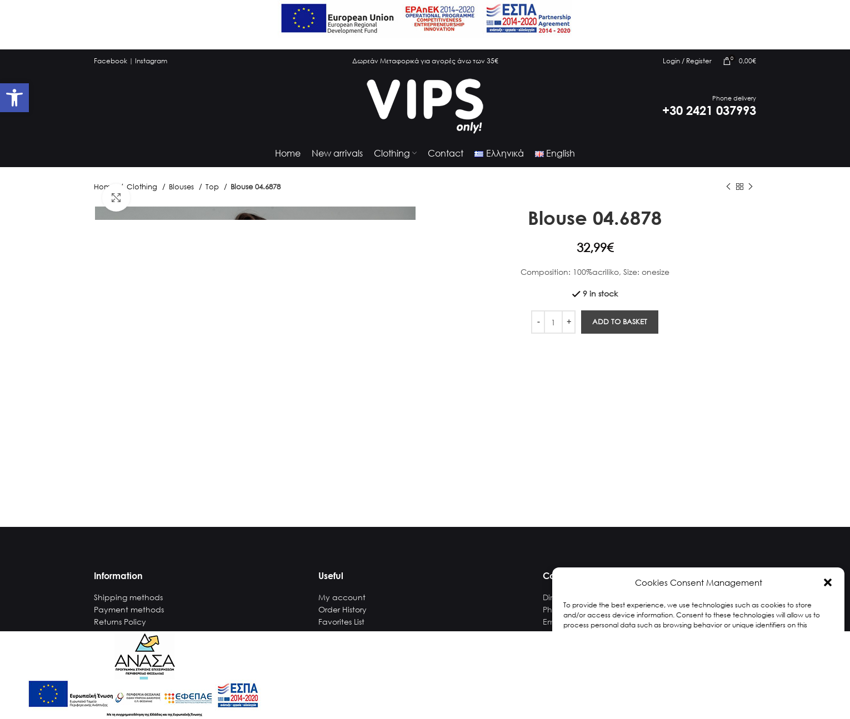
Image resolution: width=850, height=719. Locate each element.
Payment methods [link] (129, 609)
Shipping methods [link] (128, 597)
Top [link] (213, 187)
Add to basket (619, 321)
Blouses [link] (182, 187)
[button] (827, 582)
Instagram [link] (151, 61)
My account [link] (342, 597)
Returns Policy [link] (120, 621)
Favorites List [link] (341, 621)
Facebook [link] (110, 61)
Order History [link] (342, 609)
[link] (14, 97)
